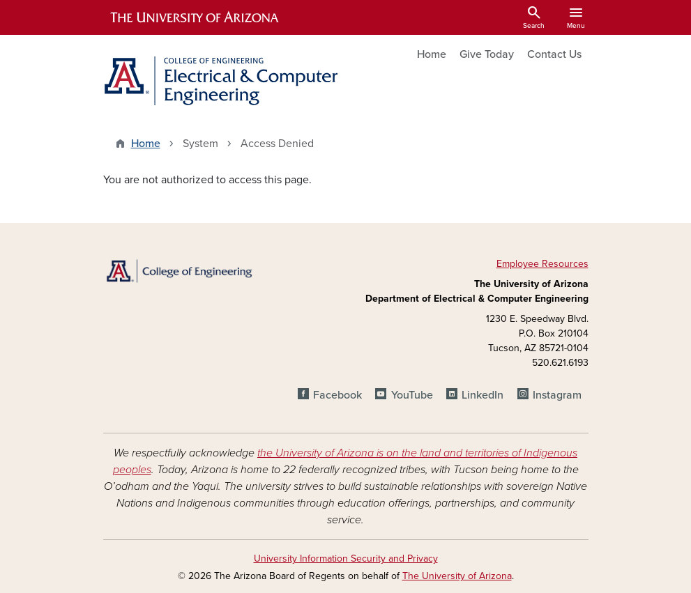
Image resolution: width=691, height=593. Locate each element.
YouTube (412, 395)
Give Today (487, 54)
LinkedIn (482, 395)
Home (431, 54)
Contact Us (554, 54)
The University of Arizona (457, 576)
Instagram (557, 395)
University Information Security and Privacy (346, 558)
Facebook (337, 395)
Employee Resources (542, 264)
